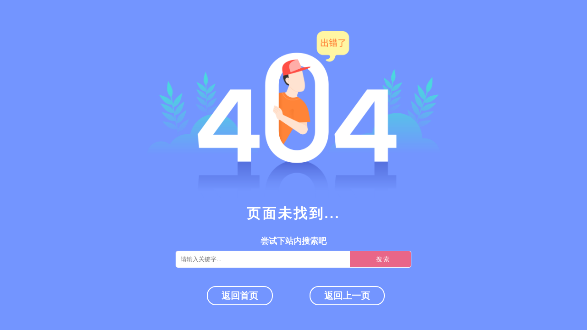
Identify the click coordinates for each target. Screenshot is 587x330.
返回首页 (240, 296)
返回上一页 (347, 296)
